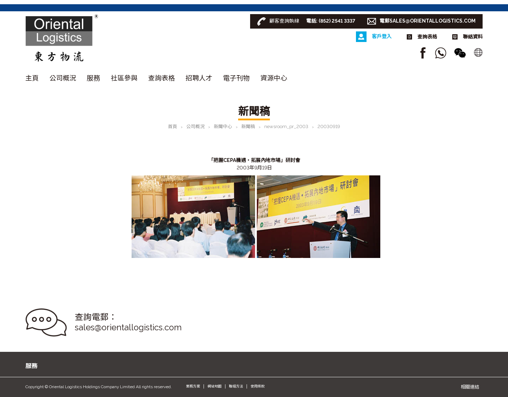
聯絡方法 (236, 386)
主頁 (32, 78)
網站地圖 (214, 386)
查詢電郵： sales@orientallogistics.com (128, 322)
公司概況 (62, 78)
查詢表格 (161, 78)
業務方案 (193, 386)
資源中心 (273, 78)
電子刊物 (236, 78)
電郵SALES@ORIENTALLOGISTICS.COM (428, 21)
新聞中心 (223, 126)
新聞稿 (248, 126)
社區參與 (124, 78)
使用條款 (257, 386)
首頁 (172, 126)
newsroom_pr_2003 (286, 126)
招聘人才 (199, 78)
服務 (93, 78)
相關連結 (470, 387)
